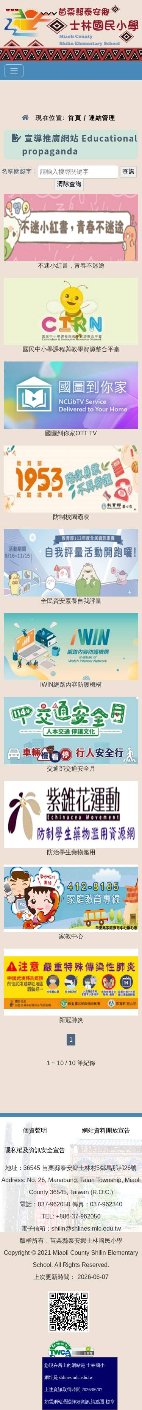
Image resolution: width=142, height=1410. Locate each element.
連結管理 (102, 118)
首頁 (74, 118)
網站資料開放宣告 (106, 1130)
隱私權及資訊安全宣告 (35, 1150)
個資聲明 (35, 1130)
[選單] (14, 70)
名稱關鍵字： (20, 171)
